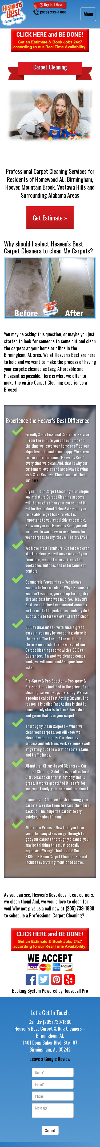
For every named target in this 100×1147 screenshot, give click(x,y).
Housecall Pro (75, 990)
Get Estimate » (50, 217)
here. (35, 480)
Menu (89, 15)
